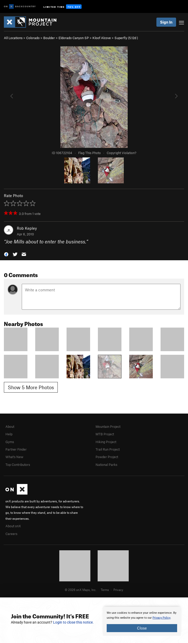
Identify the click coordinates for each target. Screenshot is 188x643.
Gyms (9, 442)
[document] (142, 621)
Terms (105, 589)
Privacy (118, 589)
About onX (13, 526)
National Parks (106, 465)
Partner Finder (16, 449)
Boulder (49, 38)
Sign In (166, 22)
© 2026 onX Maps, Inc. (80, 589)
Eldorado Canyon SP (74, 38)
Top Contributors (17, 465)
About (9, 426)
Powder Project (107, 457)
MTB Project (105, 434)
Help (8, 434)
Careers (11, 534)
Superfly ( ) (126, 38)
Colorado (33, 38)
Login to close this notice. (73, 622)
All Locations (13, 38)
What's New (14, 457)
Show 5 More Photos (31, 387)
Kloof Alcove (101, 38)
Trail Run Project (108, 449)
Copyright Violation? (121, 153)
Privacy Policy (161, 617)
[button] (6, 254)
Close (142, 628)
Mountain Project (108, 426)
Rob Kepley (27, 228)
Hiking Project (106, 442)
